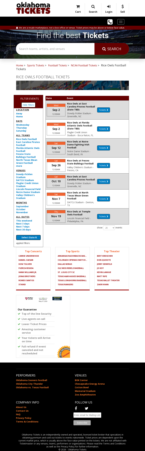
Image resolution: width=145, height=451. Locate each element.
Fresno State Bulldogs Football (26, 155)
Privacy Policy (23, 417)
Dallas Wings (65, 264)
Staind (22, 284)
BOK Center (81, 380)
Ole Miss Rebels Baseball (71, 268)
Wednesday (22, 124)
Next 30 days (23, 229)
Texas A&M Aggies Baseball (72, 276)
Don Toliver (25, 264)
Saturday (21, 130)
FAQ (18, 414)
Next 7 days (23, 226)
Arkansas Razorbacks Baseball (72, 256)
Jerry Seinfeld (104, 264)
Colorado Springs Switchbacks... (72, 260)
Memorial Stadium (85, 391)
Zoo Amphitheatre (85, 394)
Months (21, 202)
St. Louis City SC (66, 272)
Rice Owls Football (26, 139)
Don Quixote (104, 260)
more (19, 165)
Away (19, 113)
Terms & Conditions (27, 421)
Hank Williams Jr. (28, 272)
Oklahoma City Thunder (29, 383)
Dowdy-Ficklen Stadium (24, 176)
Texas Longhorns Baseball (72, 280)
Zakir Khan (103, 284)
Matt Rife (102, 276)
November (22, 212)
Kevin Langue (104, 272)
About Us (21, 407)
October (20, 209)
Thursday (21, 127)
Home (19, 116)
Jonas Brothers (27, 276)
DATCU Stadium (25, 180)
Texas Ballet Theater (108, 280)
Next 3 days (23, 223)
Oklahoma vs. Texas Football (32, 387)
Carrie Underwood (29, 256)
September (22, 206)
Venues (21, 170)
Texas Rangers (65, 284)
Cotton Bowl (82, 387)
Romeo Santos (26, 280)
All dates (23, 216)
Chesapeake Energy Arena (90, 383)
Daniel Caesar (26, 260)
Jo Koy (100, 268)
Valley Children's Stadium (25, 197)
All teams (23, 135)
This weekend (24, 220)
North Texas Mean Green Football (26, 161)
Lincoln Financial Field (28, 189)
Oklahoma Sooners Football (31, 380)
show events (109, 231)
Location (22, 109)
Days (19, 121)
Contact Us (22, 410)
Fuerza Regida (26, 268)
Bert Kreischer (105, 256)
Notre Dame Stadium (28, 192)
